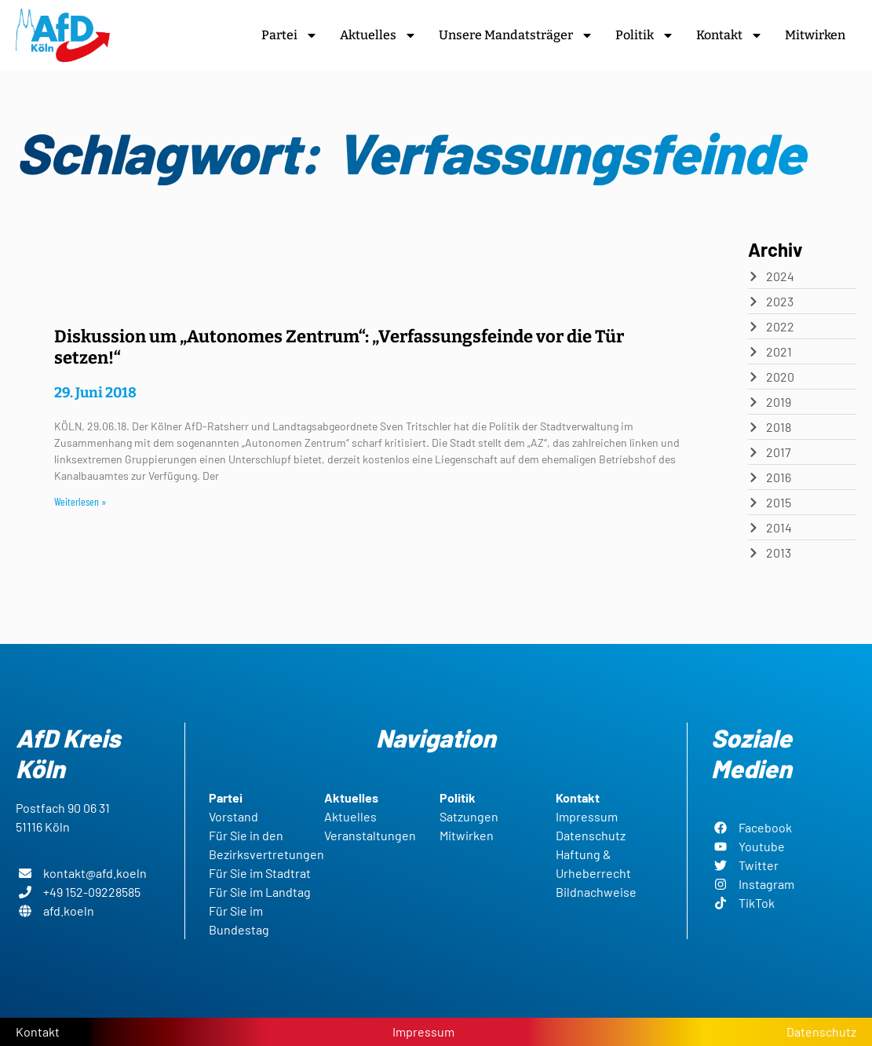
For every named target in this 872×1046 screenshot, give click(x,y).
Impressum (423, 1031)
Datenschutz (821, 1031)
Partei (289, 35)
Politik (644, 35)
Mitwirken (815, 34)
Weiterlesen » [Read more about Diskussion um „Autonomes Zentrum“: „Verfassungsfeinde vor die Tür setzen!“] (80, 501)
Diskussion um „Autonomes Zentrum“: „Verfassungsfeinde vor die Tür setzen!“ (339, 347)
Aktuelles (378, 35)
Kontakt (729, 35)
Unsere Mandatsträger (516, 35)
